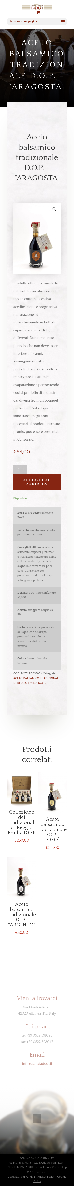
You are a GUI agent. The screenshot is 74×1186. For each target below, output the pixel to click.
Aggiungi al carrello (36, 482)
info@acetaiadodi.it (37, 1064)
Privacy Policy (45, 1176)
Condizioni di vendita (21, 1176)
